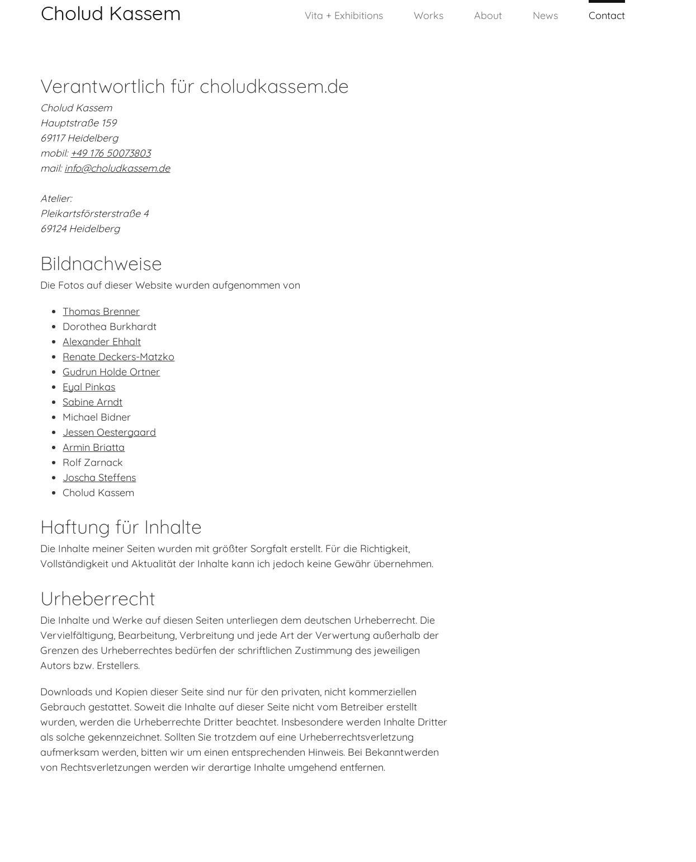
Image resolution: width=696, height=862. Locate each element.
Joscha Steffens (99, 477)
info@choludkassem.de (117, 168)
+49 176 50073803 (110, 153)
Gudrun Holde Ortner (111, 371)
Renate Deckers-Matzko (118, 356)
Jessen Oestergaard (109, 432)
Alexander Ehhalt (102, 341)
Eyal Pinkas (89, 386)
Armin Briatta (94, 447)
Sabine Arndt (92, 401)
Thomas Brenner (101, 311)
